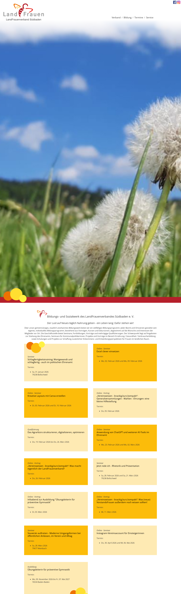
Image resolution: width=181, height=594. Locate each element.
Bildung (127, 17)
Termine (138, 17)
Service (149, 17)
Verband (116, 17)
